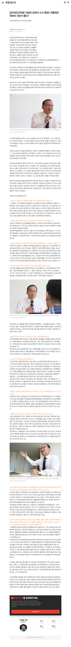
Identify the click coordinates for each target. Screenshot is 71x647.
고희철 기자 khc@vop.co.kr (17, 29)
